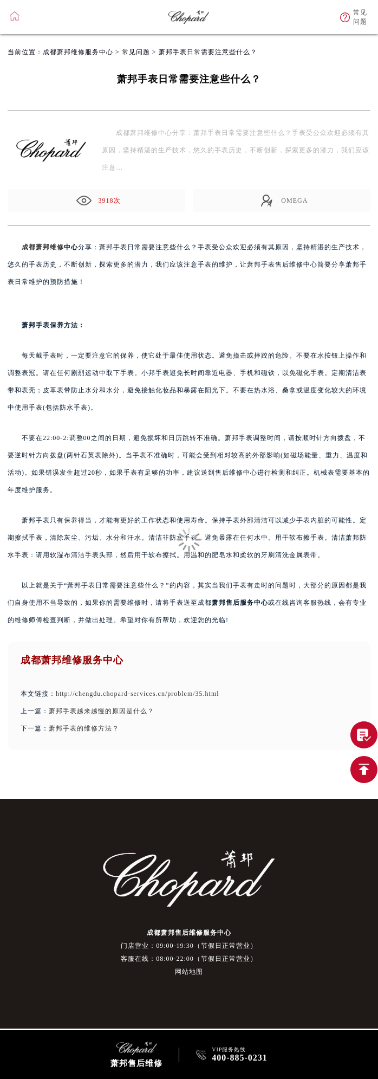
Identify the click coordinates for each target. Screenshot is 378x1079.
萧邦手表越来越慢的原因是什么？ (101, 711)
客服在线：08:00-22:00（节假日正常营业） (189, 958)
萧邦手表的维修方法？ (84, 728)
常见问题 (136, 52)
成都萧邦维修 (43, 247)
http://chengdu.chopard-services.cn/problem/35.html (137, 693)
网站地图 (189, 971)
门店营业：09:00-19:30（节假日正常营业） (189, 945)
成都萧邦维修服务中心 (78, 52)
